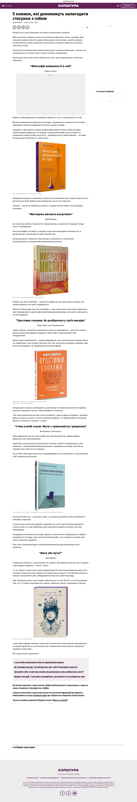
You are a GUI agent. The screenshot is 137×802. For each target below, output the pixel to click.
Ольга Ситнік (17, 22)
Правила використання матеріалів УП (74, 778)
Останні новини (105, 91)
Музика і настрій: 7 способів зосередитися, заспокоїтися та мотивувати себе (49, 676)
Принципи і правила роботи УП (100, 778)
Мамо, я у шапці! (60, 700)
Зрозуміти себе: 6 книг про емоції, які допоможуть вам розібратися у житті (48, 672)
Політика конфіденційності (49, 778)
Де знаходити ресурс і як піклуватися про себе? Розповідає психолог (45, 667)
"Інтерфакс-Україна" (88, 786)
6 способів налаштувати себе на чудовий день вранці (39, 662)
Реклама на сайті (32, 778)
